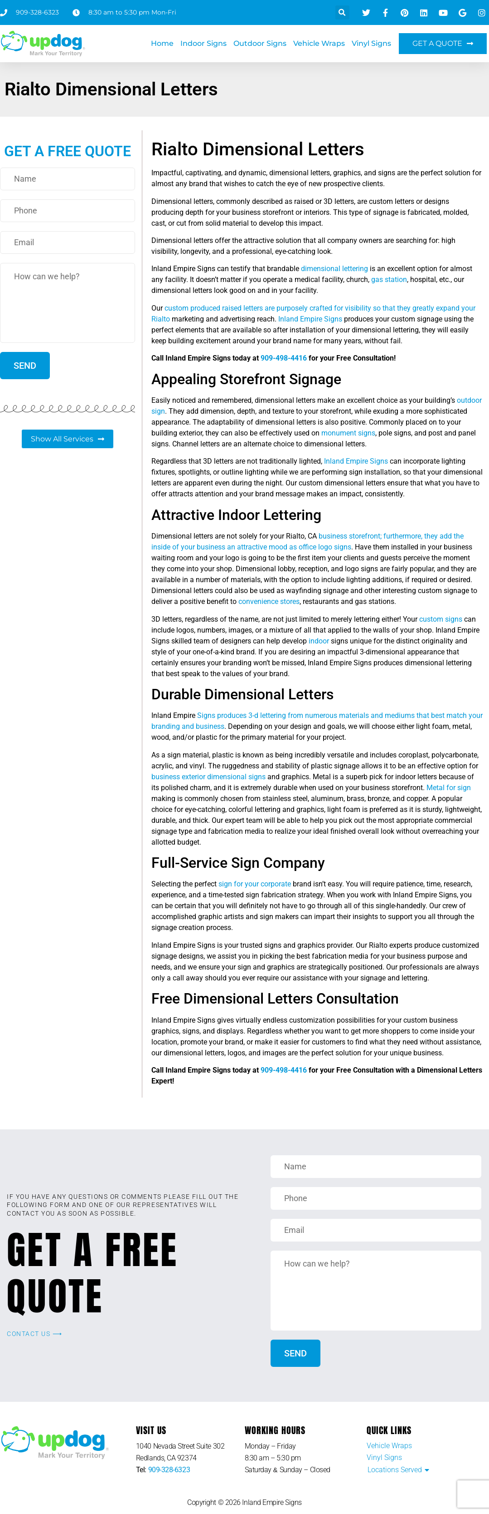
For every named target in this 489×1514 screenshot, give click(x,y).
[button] (342, 12)
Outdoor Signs (259, 43)
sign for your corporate (254, 884)
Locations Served (395, 1469)
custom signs (440, 619)
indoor (319, 641)
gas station (389, 279)
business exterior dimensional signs (208, 776)
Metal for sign (448, 787)
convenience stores (269, 601)
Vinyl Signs (371, 43)
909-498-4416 (284, 358)
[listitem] (190, 1452)
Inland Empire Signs (310, 319)
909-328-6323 (169, 1469)
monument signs (348, 433)
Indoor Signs (203, 43)
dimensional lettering (334, 268)
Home (162, 43)
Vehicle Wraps (319, 43)
